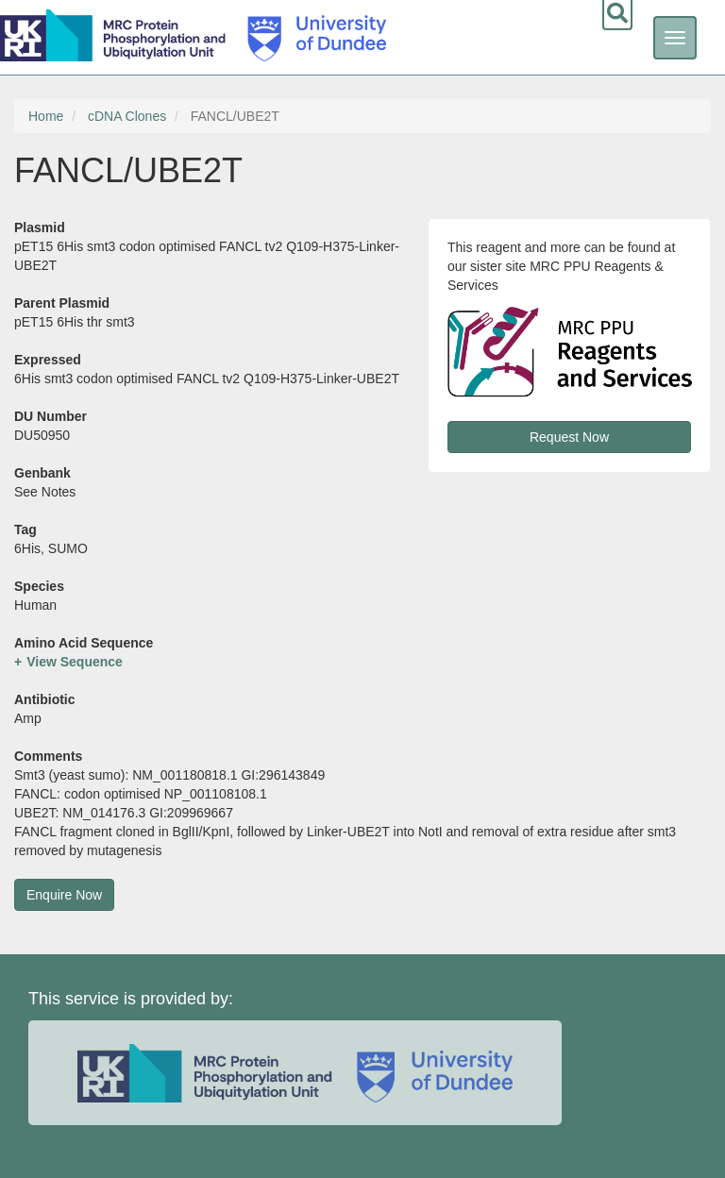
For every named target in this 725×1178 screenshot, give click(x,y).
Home (45, 116)
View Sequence (74, 661)
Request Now (569, 437)
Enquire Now (64, 894)
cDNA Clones (127, 116)
